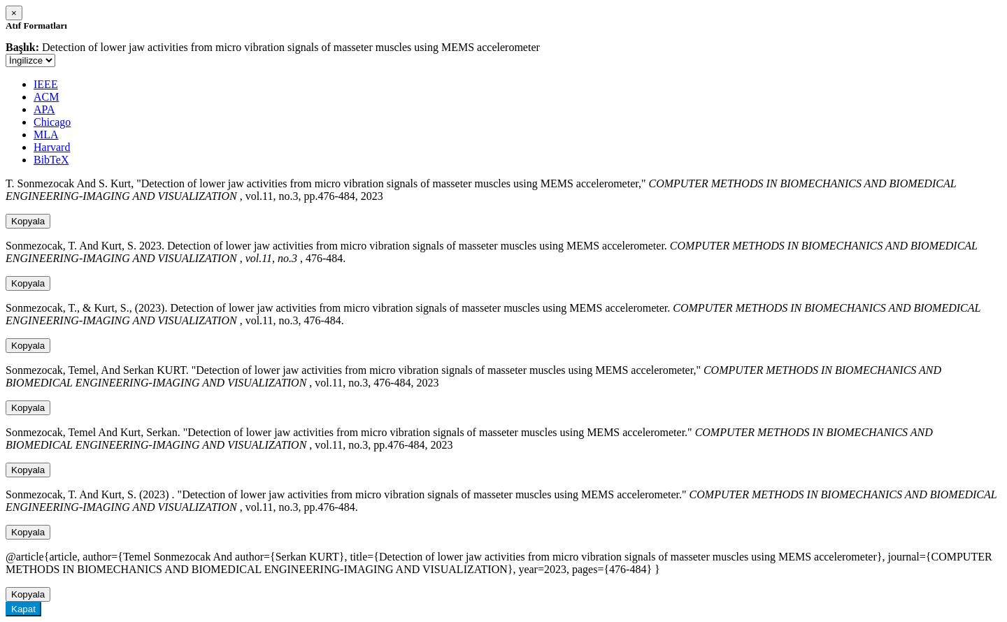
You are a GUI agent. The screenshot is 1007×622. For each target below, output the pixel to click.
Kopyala (28, 221)
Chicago (52, 122)
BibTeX (51, 160)
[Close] (14, 13)
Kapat (23, 609)
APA (44, 109)
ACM (46, 97)
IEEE (46, 84)
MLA (46, 134)
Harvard (52, 147)
